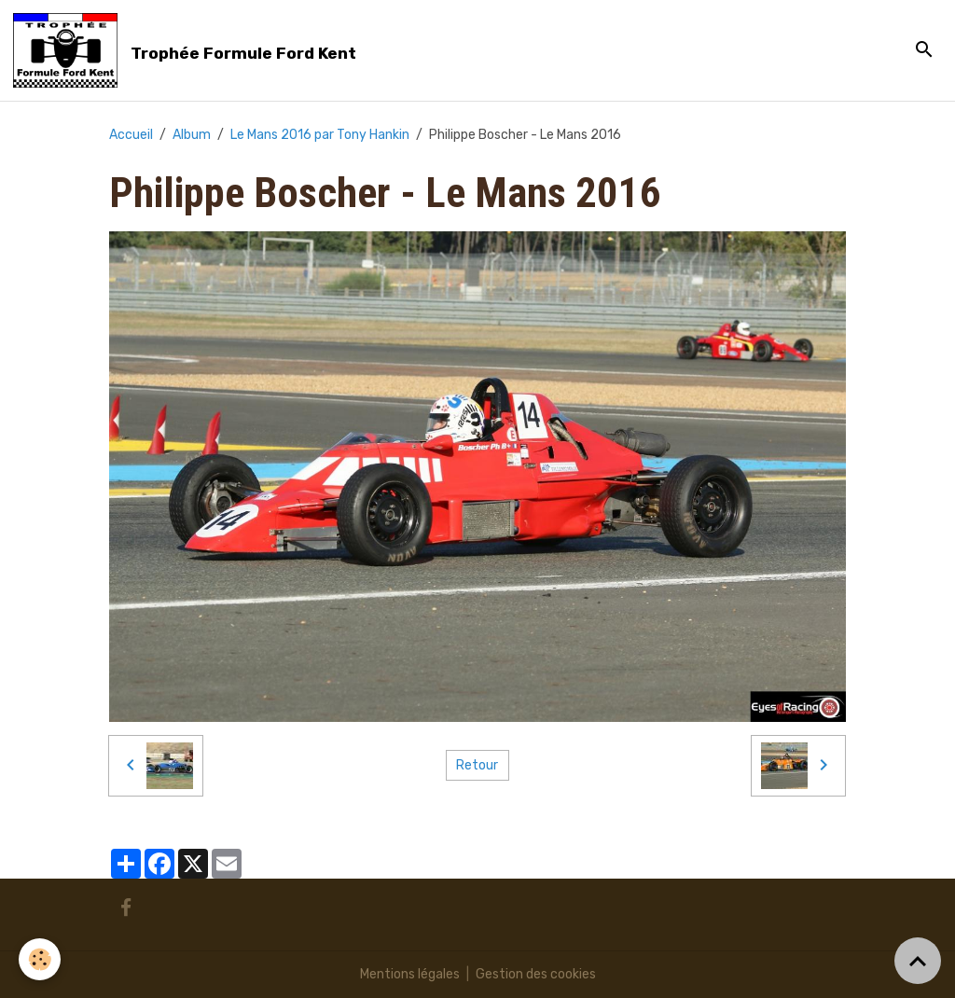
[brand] (188, 50)
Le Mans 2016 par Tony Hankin (319, 135)
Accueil (131, 135)
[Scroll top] (917, 960)
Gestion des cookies (536, 974)
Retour (477, 765)
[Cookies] (40, 959)
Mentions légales (410, 974)
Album (192, 135)
